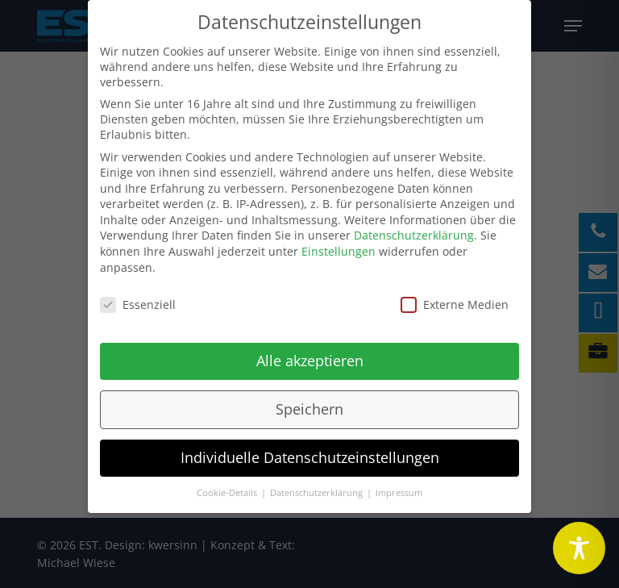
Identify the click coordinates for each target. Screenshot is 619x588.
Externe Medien (455, 297)
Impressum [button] (399, 485)
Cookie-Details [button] (228, 485)
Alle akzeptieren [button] (310, 354)
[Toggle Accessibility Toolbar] (579, 548)
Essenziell (138, 297)
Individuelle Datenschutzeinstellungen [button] (310, 451)
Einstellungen (338, 244)
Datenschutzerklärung (414, 228)
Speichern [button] (309, 402)
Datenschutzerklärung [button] (317, 485)
